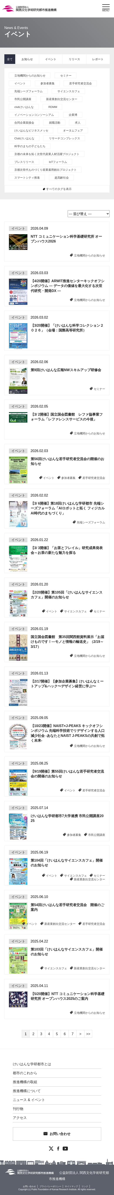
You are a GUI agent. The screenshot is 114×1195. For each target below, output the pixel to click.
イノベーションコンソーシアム (34, 114)
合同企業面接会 (24, 122)
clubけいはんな (24, 107)
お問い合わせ (60, 1134)
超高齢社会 (62, 177)
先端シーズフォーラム (28, 91)
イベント (50, 59)
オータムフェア (73, 130)
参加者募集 (47, 83)
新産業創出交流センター (61, 99)
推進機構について (27, 1091)
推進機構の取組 (25, 1082)
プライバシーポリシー (50, 1186)
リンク (85, 1186)
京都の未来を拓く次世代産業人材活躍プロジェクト (46, 154)
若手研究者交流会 (80, 83)
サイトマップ (71, 1186)
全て (10, 59)
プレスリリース (24, 162)
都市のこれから (25, 1073)
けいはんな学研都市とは (32, 1064)
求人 (77, 122)
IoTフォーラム (58, 162)
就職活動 (54, 122)
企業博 (73, 114)
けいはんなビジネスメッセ (31, 130)
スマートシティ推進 (27, 177)
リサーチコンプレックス (64, 138)
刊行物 (18, 1109)
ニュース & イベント (29, 1100)
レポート (98, 59)
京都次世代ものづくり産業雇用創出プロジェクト (45, 169)
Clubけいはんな (24, 138)
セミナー (66, 75)
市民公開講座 (22, 99)
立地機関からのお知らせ (29, 75)
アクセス (20, 1118)
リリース (74, 59)
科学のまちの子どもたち (29, 146)
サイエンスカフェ (68, 91)
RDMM (52, 107)
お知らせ (27, 59)
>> (88, 1034)
